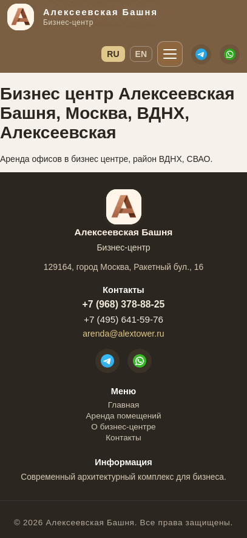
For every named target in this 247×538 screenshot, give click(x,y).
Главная (124, 404)
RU (113, 54)
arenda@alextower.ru (123, 333)
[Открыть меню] (170, 54)
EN (141, 54)
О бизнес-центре (123, 426)
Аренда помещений (123, 415)
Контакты (123, 437)
